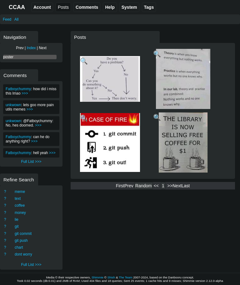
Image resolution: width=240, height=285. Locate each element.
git (17, 226)
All (16, 19)
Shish (111, 277)
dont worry (23, 254)
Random (143, 185)
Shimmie (97, 277)
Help (109, 7)
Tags (149, 7)
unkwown (13, 105)
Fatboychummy (18, 89)
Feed (7, 19)
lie (16, 219)
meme (20, 191)
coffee (20, 205)
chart (19, 247)
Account (42, 7)
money (20, 212)
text (18, 198)
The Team (125, 277)
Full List (27, 161)
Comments (87, 7)
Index (31, 48)
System (129, 7)
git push (21, 240)
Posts (63, 7)
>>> (25, 93)
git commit (23, 233)
